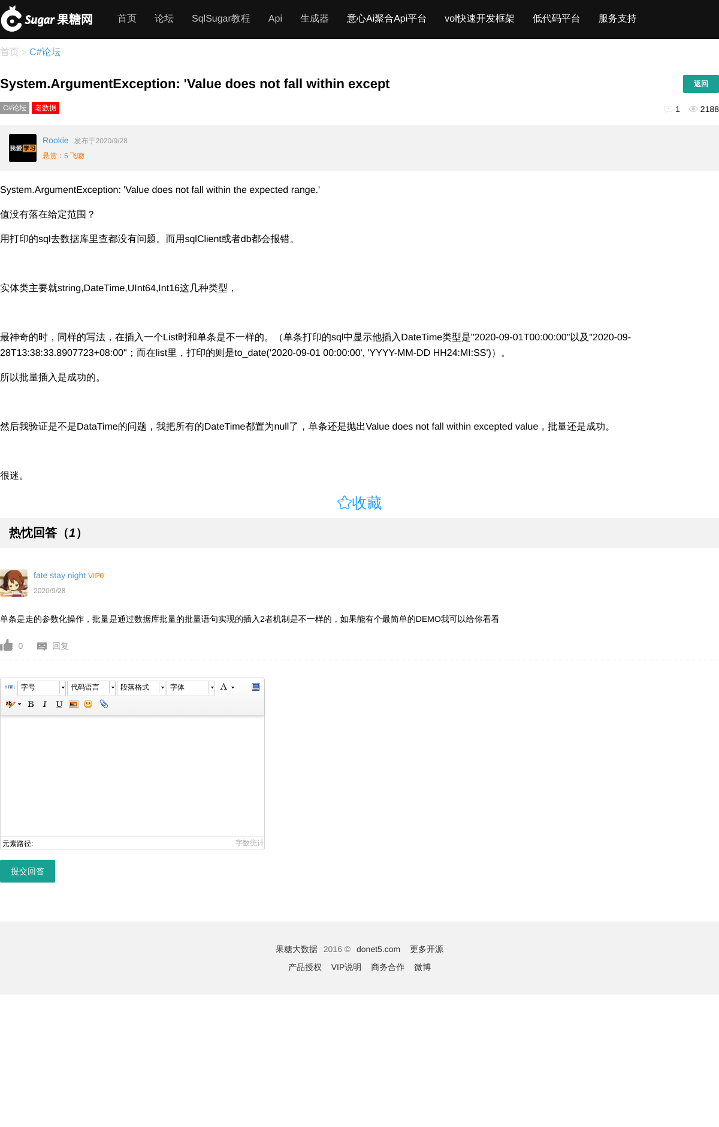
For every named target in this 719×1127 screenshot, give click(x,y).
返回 (701, 84)
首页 (127, 19)
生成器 (314, 19)
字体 (177, 687)
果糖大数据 (297, 949)
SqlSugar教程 (221, 19)
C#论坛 (44, 52)
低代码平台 (557, 19)
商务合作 (387, 967)
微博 (422, 967)
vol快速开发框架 (479, 19)
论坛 (164, 19)
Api (275, 19)
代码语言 (85, 687)
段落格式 (134, 687)
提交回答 (27, 871)
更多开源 (426, 949)
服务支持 (618, 19)
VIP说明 (346, 967)
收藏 (367, 502)
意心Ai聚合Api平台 (387, 19)
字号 (28, 687)
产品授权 (305, 967)
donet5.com (378, 949)
